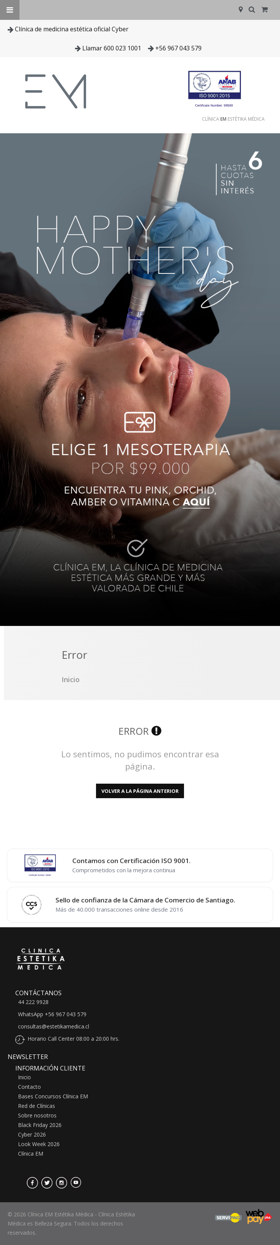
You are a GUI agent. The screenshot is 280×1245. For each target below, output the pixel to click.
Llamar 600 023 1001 (111, 48)
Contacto (29, 1086)
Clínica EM (30, 1153)
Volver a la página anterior (140, 790)
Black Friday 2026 (40, 1125)
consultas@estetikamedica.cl (53, 1026)
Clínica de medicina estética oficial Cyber (72, 29)
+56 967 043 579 (178, 48)
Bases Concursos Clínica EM (53, 1096)
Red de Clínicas (36, 1106)
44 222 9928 (33, 1002)
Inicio (24, 1077)
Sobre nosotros (37, 1115)
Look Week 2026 (39, 1144)
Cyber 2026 (32, 1134)
